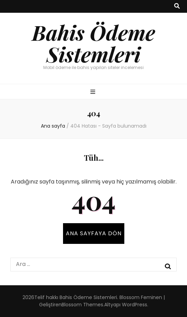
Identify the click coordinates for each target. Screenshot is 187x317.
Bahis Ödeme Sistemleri (93, 43)
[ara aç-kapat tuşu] (177, 6)
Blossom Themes (82, 304)
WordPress (134, 304)
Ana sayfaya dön (94, 233)
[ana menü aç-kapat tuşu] (93, 92)
